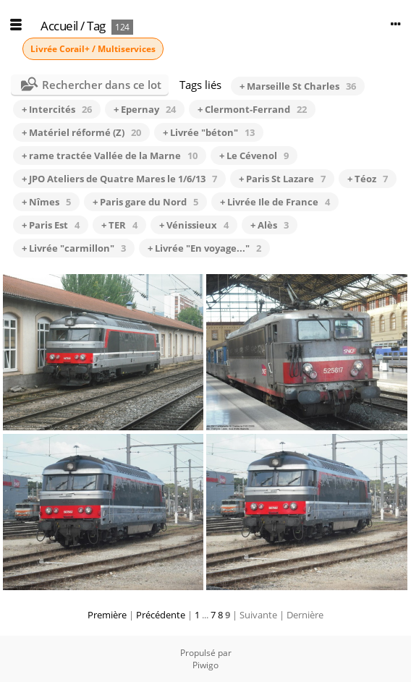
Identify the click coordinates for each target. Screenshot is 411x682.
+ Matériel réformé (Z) (81, 132)
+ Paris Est (51, 224)
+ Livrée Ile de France (275, 201)
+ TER (119, 224)
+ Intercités (57, 109)
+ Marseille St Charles (298, 86)
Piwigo (205, 665)
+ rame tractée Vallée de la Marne (110, 155)
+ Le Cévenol (254, 155)
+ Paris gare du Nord (145, 201)
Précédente (160, 614)
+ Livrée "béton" (209, 132)
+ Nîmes (46, 201)
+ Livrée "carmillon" (74, 248)
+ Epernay (145, 109)
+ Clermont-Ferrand (252, 109)
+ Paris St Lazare (282, 178)
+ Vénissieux (194, 224)
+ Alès (269, 224)
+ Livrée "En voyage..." (204, 248)
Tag (96, 25)
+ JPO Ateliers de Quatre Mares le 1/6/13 (119, 178)
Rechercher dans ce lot (101, 84)
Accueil (59, 25)
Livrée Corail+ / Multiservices (93, 49)
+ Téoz (367, 178)
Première (107, 614)
